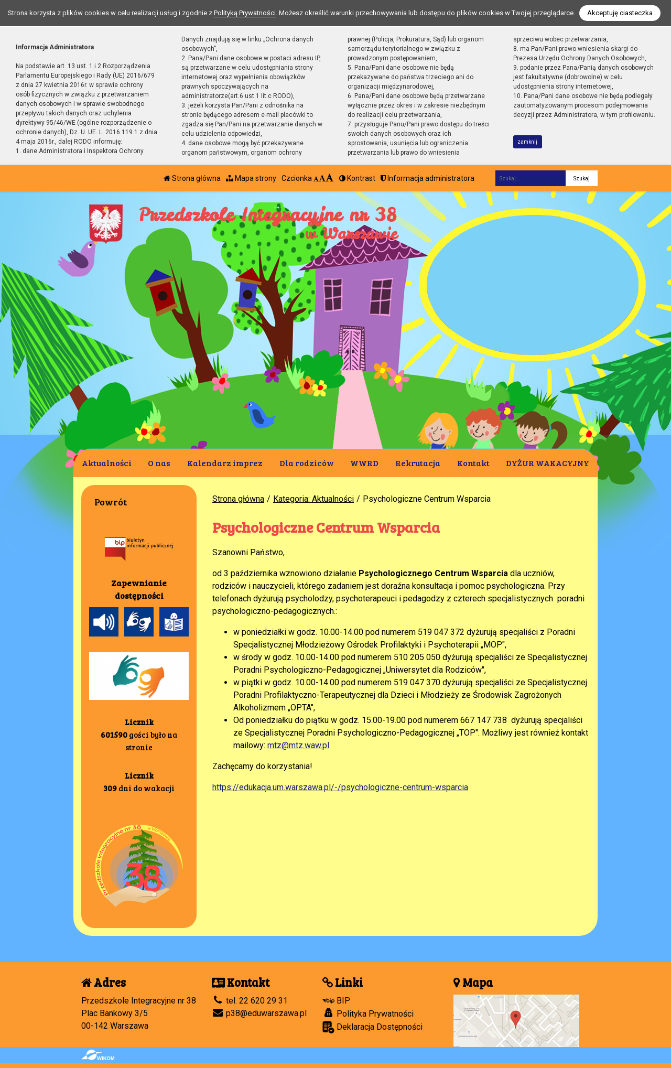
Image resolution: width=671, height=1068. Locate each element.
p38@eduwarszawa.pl (259, 1013)
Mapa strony (251, 178)
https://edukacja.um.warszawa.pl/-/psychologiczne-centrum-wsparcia (340, 787)
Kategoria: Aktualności (313, 499)
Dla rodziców (306, 462)
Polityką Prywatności (245, 13)
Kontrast (357, 178)
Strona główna (192, 178)
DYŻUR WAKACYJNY (547, 462)
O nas (159, 462)
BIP (336, 1001)
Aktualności (107, 462)
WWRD (364, 462)
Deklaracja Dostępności (372, 1027)
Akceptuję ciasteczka (620, 13)
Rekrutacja (417, 462)
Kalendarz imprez (225, 462)
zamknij (527, 142)
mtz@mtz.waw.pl (298, 745)
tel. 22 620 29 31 (250, 1001)
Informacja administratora (427, 178)
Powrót (110, 501)
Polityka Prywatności (368, 1013)
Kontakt (473, 462)
